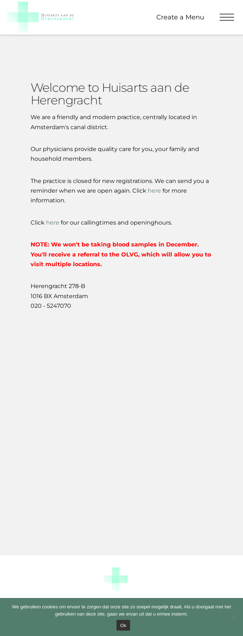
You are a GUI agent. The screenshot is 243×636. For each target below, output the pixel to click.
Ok (123, 625)
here (52, 222)
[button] (227, 17)
